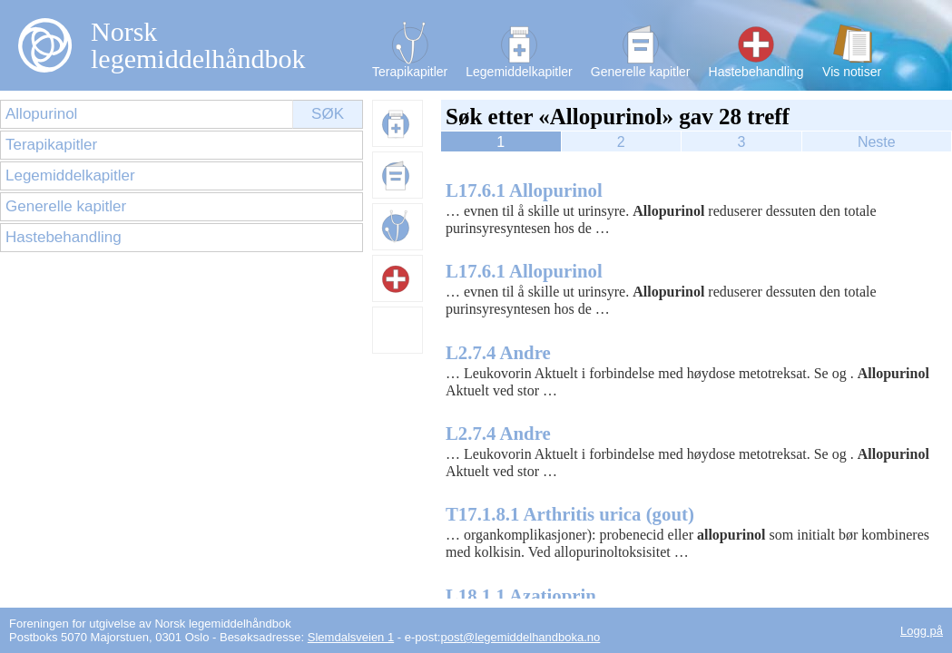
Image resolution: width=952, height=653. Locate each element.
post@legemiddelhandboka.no (520, 637)
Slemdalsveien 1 (351, 637)
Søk (327, 113)
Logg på (921, 631)
